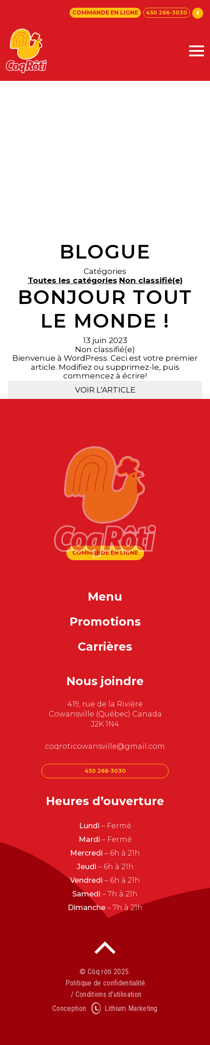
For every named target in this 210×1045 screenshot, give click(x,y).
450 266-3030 (166, 12)
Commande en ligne (105, 12)
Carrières (105, 646)
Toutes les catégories (72, 280)
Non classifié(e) (151, 280)
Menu (105, 596)
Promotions (105, 621)
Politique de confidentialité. (106, 983)
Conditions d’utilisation (108, 994)
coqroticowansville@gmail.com (105, 746)
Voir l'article (105, 389)
